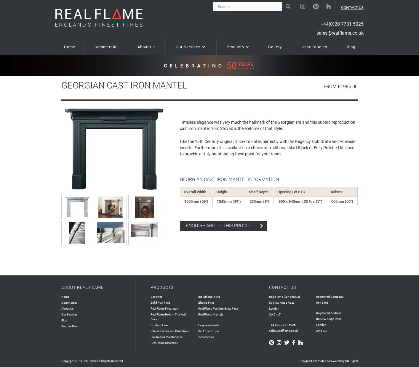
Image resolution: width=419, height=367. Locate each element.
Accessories (206, 337)
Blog (64, 320)
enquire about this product (220, 225)
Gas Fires (156, 296)
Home (65, 296)
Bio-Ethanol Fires (209, 296)
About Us (67, 308)
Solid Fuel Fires (160, 302)
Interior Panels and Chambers (170, 331)
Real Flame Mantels (210, 314)
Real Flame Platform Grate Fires (218, 308)
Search (288, 4)
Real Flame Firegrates (164, 308)
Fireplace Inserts (208, 325)
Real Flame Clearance (164, 343)
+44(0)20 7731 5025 (342, 24)
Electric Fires (206, 302)
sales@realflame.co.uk (340, 33)
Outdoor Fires (159, 325)
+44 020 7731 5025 (282, 324)
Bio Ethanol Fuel (208, 331)
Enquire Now (69, 326)
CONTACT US (352, 7)
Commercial (69, 302)
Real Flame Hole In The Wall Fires (168, 317)
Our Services (69, 314)
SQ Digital (351, 361)
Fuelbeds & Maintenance (167, 337)
